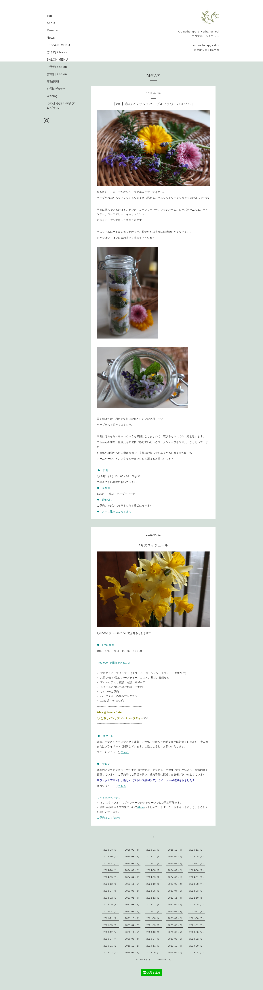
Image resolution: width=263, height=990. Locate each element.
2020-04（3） (154, 939)
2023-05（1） (154, 891)
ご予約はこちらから (109, 817)
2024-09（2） (132, 870)
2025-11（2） (197, 850)
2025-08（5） (132, 856)
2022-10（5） (197, 898)
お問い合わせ (56, 88)
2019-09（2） (197, 946)
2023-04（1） (175, 891)
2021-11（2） (111, 918)
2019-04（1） (197, 952)
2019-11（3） (154, 946)
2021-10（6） (132, 918)
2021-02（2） (175, 925)
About (51, 23)
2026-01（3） (154, 850)
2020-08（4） (197, 932)
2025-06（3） (175, 856)
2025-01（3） (175, 863)
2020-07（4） (111, 939)
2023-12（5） (111, 884)
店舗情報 (53, 81)
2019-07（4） (132, 952)
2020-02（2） (197, 939)
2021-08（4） (154, 918)
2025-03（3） (132, 863)
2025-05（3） (197, 856)
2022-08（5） (132, 904)
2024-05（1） (111, 877)
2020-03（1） (175, 939)
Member (53, 30)
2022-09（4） (111, 904)
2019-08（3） (111, 952)
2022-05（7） (197, 904)
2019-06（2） (154, 952)
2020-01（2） (111, 946)
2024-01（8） (197, 877)
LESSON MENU (58, 45)
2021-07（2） (175, 918)
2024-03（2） (154, 877)
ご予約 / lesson (58, 52)
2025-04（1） (111, 863)
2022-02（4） (154, 911)
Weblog (52, 96)
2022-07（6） (154, 904)
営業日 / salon (57, 74)
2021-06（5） (197, 918)
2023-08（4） (197, 884)
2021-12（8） (197, 911)
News (51, 37)
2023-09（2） (175, 884)
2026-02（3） (132, 850)
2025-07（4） (154, 856)
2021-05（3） (111, 925)
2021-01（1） (197, 925)
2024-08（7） (154, 870)
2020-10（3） (154, 932)
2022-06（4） (175, 904)
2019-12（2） (132, 946)
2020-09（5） (175, 932)
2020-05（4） (132, 939)
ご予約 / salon (57, 66)
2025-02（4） (154, 863)
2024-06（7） (197, 870)
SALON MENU (57, 59)
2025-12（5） (175, 850)
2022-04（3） (111, 911)
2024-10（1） (111, 870)
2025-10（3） (111, 856)
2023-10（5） (154, 884)
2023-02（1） (111, 898)
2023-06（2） (132, 891)
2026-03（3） (111, 850)
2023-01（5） (132, 898)
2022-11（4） (175, 898)
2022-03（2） (132, 911)
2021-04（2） (132, 925)
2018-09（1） (143, 959)
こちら (122, 511)
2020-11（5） (132, 932)
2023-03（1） (197, 891)
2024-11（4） (197, 863)
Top (49, 15)
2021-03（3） (154, 925)
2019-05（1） (175, 952)
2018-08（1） (165, 959)
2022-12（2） (154, 898)
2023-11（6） (132, 884)
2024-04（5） (132, 877)
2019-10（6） (175, 946)
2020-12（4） (111, 932)
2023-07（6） (111, 891)
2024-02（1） (175, 877)
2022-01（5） (175, 911)
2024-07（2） (175, 870)
